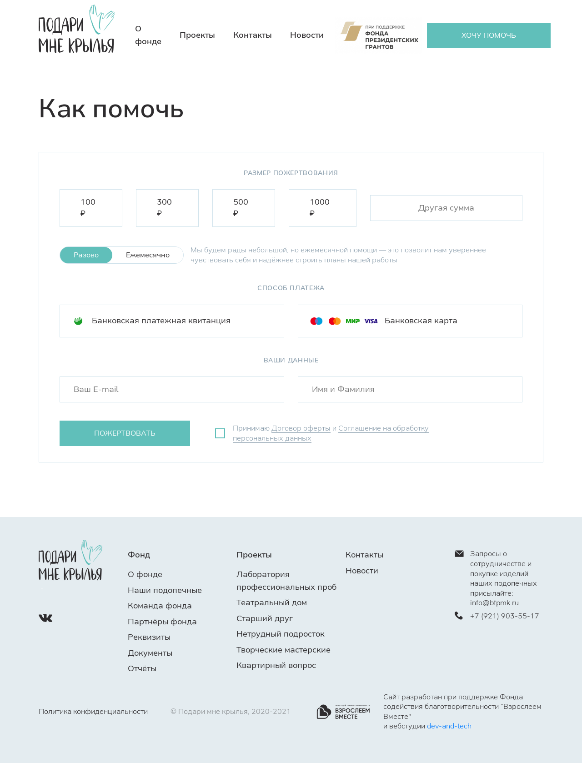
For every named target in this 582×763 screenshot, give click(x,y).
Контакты (252, 35)
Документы (150, 653)
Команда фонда (160, 606)
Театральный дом (271, 602)
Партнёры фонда (162, 622)
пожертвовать (125, 433)
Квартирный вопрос (276, 665)
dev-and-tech (449, 726)
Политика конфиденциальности (93, 711)
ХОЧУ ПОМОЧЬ (489, 35)
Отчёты (142, 668)
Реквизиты (149, 637)
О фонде (145, 574)
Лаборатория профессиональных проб (286, 580)
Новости (307, 35)
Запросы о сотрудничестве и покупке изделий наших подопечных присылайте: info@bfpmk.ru (495, 578)
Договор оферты (301, 428)
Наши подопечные (165, 590)
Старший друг (264, 618)
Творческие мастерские (283, 650)
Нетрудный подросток (280, 634)
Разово (86, 255)
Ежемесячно (148, 255)
